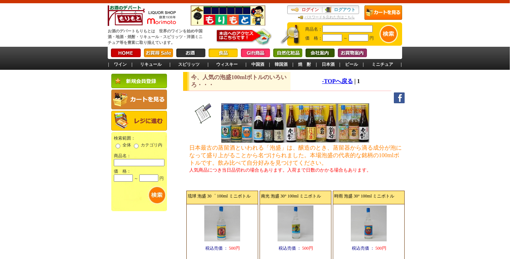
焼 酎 (304, 64)
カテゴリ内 (151, 144)
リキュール (151, 64)
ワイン (120, 64)
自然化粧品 (287, 53)
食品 (223, 53)
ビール (351, 64)
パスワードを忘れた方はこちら (329, 17)
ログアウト (344, 9)
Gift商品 (255, 53)
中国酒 (257, 64)
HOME (126, 53)
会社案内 (320, 53)
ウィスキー (227, 64)
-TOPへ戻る (337, 81)
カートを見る (383, 12)
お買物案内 (352, 53)
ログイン (310, 9)
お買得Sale (158, 53)
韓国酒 (281, 64)
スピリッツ (189, 64)
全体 (126, 144)
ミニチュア (382, 64)
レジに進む (139, 121)
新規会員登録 (139, 81)
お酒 (190, 53)
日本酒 (328, 64)
